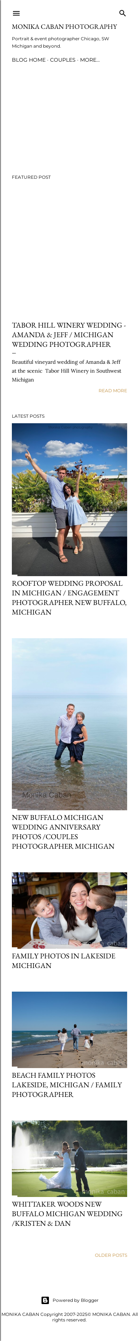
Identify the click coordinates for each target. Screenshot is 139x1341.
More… (90, 60)
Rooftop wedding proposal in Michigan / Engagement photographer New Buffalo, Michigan (69, 597)
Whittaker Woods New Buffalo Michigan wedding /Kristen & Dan (67, 1213)
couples (63, 60)
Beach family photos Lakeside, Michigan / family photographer (67, 1084)
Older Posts (111, 1255)
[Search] (122, 11)
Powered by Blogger (70, 1300)
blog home (29, 60)
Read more (113, 390)
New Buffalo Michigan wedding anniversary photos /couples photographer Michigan (63, 832)
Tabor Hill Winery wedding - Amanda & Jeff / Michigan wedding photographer (69, 334)
